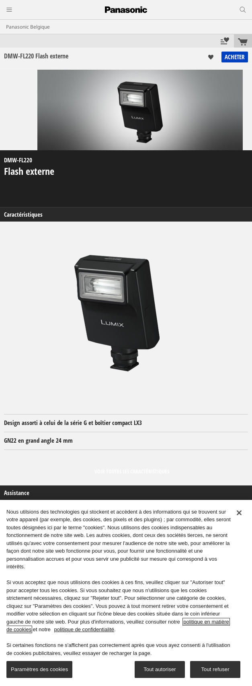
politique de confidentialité (84, 629)
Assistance (16, 493)
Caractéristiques (23, 214)
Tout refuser (215, 669)
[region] (126, 593)
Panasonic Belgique (28, 26)
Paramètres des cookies (39, 669)
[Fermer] (239, 513)
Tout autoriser (159, 669)
